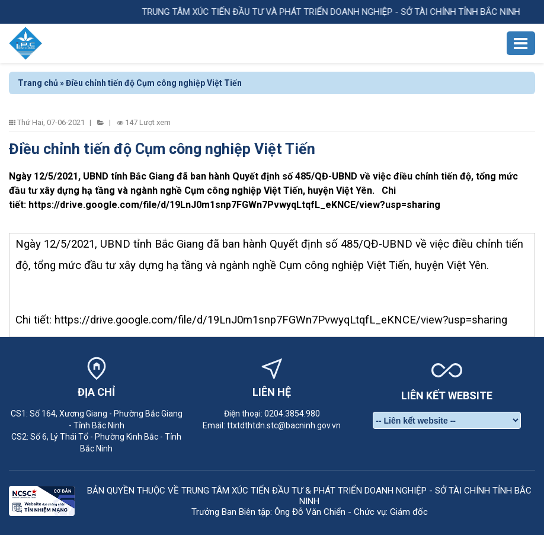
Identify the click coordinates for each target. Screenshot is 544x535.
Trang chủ (38, 83)
